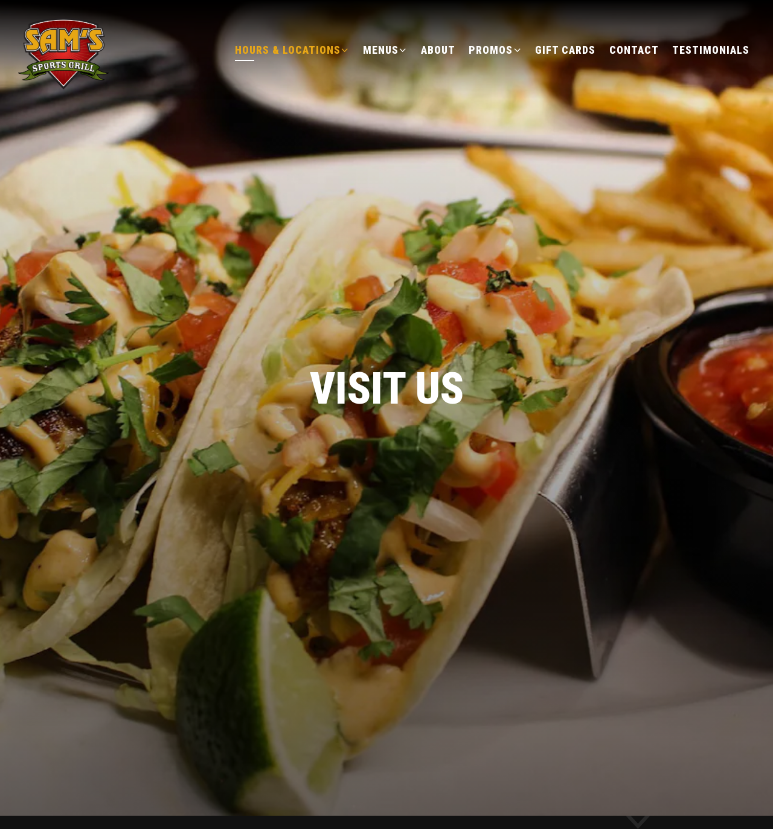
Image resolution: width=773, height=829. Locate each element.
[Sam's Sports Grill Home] (64, 49)
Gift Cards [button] (565, 50)
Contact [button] (634, 50)
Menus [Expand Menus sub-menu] (385, 49)
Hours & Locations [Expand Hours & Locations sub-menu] (292, 49)
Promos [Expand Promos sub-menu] (495, 49)
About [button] (438, 50)
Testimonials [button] (710, 50)
